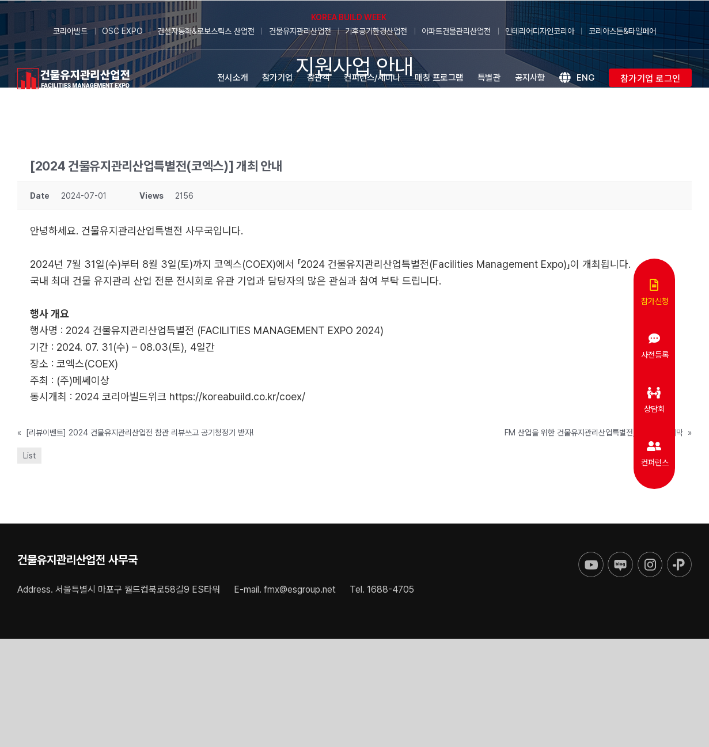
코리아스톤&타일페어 (622, 31)
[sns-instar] (650, 557)
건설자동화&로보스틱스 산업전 (206, 31)
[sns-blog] (620, 557)
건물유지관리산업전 (300, 31)
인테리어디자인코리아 (539, 31)
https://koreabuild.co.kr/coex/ (237, 396)
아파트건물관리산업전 (456, 31)
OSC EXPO (122, 31)
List (29, 455)
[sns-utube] (590, 557)
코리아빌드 (70, 31)
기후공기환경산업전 (376, 31)
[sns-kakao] (679, 557)
